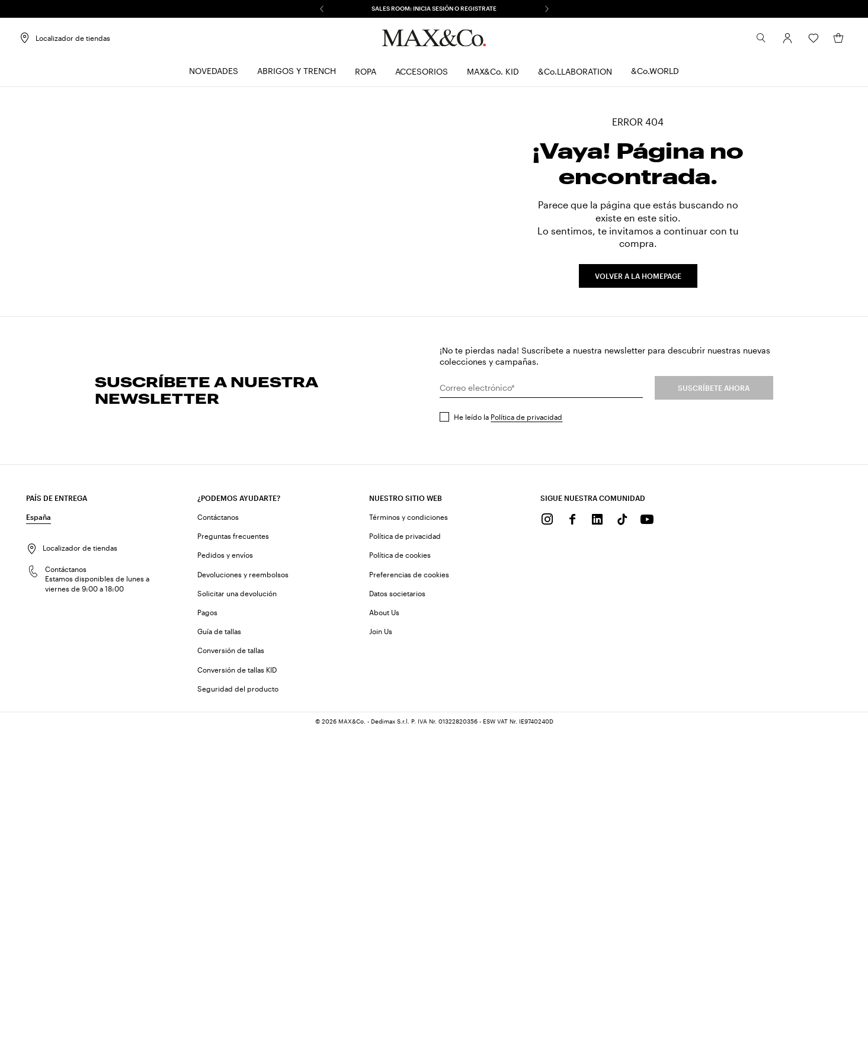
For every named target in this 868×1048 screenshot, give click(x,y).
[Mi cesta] (831, 41)
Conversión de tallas (230, 967)
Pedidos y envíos (225, 872)
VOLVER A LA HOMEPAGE (638, 435)
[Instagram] (547, 836)
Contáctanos (218, 834)
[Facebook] (572, 836)
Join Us (380, 948)
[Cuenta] (780, 41)
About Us (384, 929)
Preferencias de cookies (409, 891)
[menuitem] (213, 74)
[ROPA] (365, 74)
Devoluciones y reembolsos (243, 891)
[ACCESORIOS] (421, 74)
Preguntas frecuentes (233, 852)
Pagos (207, 929)
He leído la (508, 733)
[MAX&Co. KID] (493, 74)
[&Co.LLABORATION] (575, 74)
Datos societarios (397, 910)
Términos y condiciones (408, 834)
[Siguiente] (547, 9)
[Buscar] (754, 41)
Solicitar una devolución (237, 910)
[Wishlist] (806, 41)
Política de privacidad (526, 733)
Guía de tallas (219, 948)
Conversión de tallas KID (237, 986)
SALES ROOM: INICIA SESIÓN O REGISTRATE (434, 8)
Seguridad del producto (237, 1005)
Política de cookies (400, 872)
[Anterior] (321, 9)
